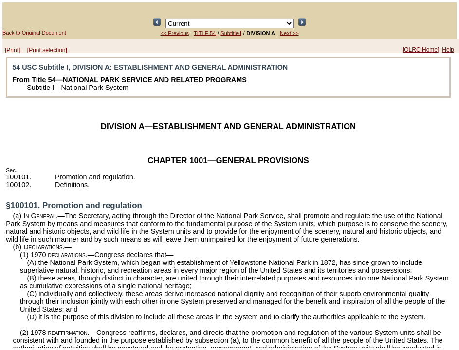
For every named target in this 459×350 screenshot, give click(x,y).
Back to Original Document (34, 32)
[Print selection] (47, 50)
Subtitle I (230, 33)
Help (448, 49)
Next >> (289, 33)
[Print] (12, 50)
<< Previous (174, 33)
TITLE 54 (205, 33)
